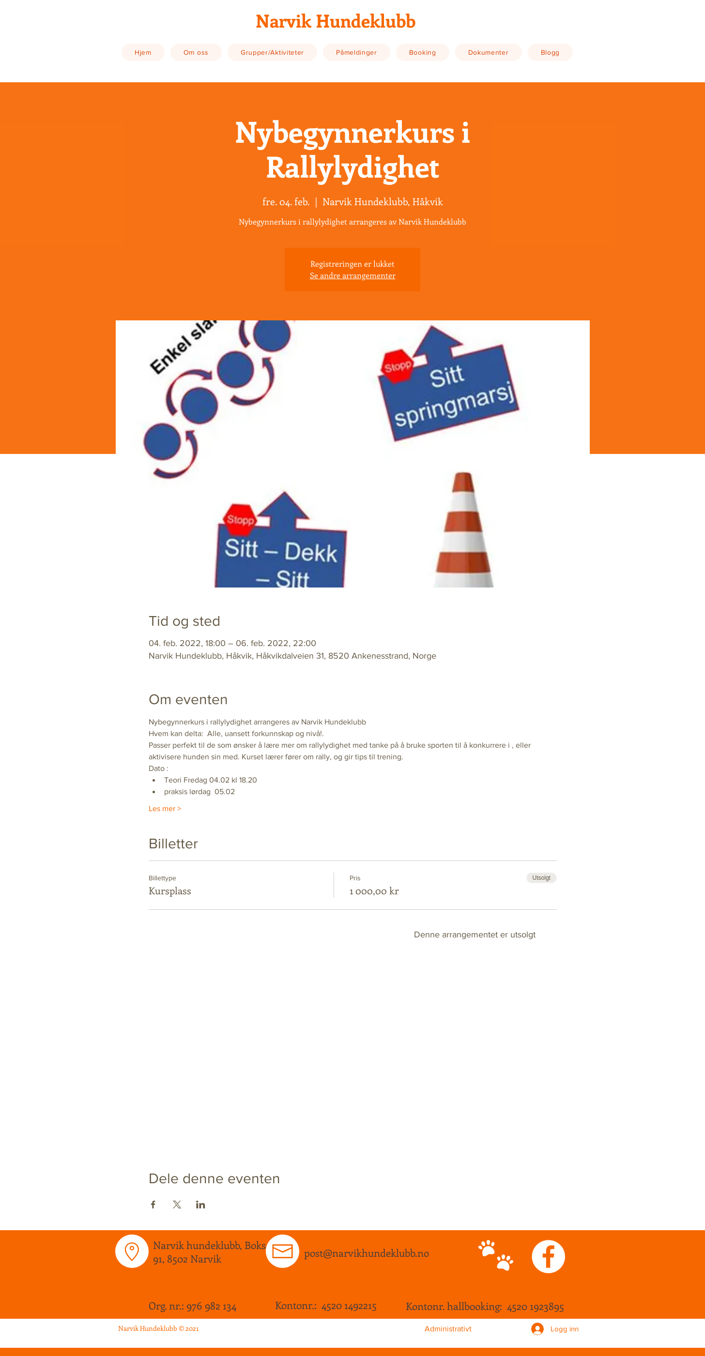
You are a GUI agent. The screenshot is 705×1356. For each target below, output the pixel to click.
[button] (196, 52)
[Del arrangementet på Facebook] (153, 1204)
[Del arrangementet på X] (177, 1204)
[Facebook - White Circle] (548, 1256)
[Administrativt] (448, 1329)
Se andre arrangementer (353, 275)
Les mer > (165, 808)
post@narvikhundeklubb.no (366, 1252)
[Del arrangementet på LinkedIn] (200, 1204)
